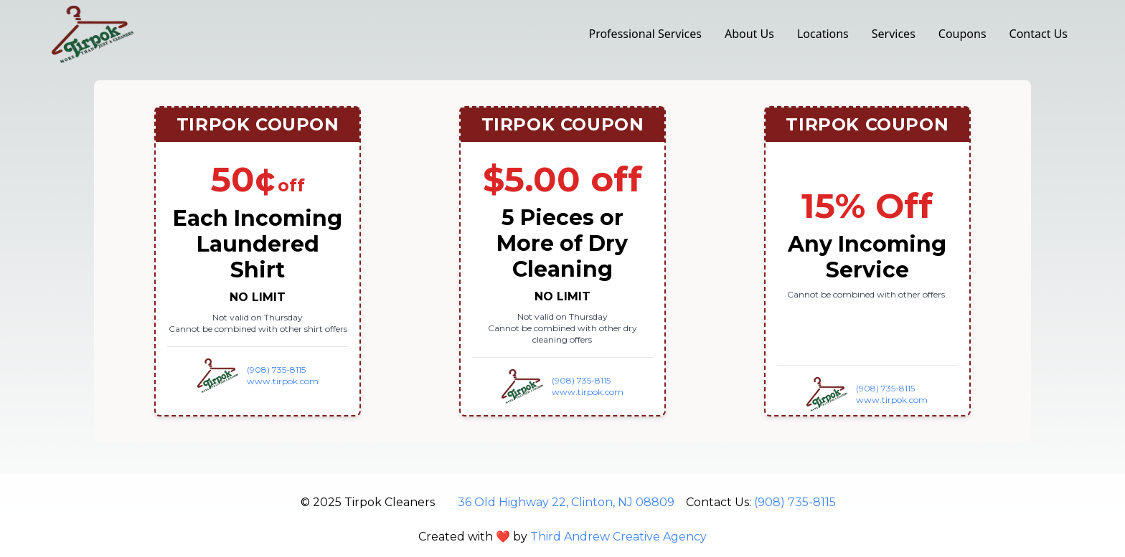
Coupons (962, 34)
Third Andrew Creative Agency (618, 536)
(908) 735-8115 (276, 369)
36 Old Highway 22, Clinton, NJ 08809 (566, 502)
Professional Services (645, 34)
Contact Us (1038, 34)
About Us (749, 34)
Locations (823, 34)
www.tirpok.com (283, 381)
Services (893, 34)
